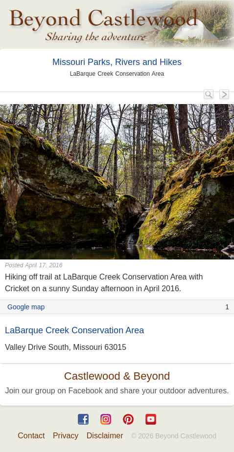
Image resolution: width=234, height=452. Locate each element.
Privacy (65, 435)
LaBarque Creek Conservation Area (74, 330)
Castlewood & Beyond (117, 376)
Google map (26, 307)
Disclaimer (105, 435)
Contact (31, 435)
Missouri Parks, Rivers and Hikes (117, 62)
